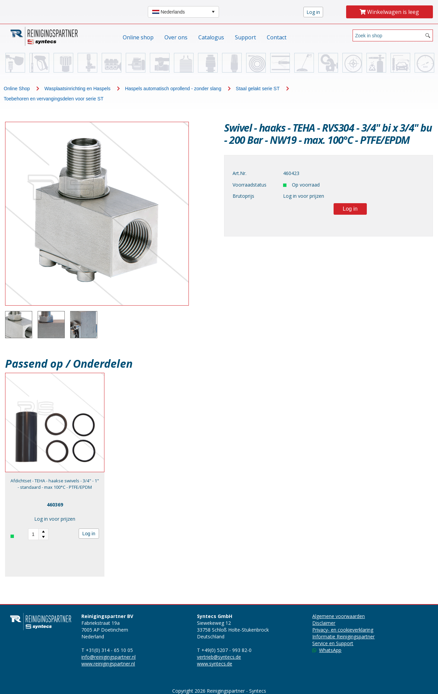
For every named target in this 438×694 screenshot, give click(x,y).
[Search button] (428, 35)
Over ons (175, 37)
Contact (276, 37)
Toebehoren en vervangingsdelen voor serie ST (53, 98)
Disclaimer (323, 623)
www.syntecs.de (214, 663)
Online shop (138, 37)
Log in (88, 533)
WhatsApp (326, 650)
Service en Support (332, 643)
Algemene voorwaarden (338, 616)
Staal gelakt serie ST (258, 88)
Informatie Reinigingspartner (343, 636)
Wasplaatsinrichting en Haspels (77, 88)
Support (245, 37)
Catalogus (211, 37)
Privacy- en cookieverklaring (342, 629)
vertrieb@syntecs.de (219, 657)
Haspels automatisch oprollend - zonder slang (173, 88)
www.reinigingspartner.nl (108, 663)
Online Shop (17, 88)
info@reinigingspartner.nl (108, 657)
